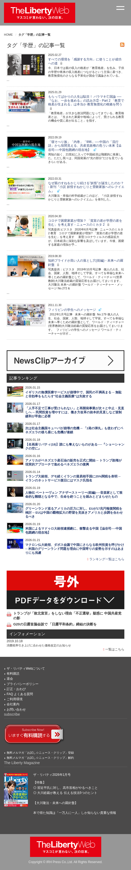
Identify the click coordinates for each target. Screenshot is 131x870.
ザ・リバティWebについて (26, 668)
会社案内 (13, 704)
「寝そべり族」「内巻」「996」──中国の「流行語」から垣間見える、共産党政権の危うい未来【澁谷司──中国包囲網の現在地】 (84, 146)
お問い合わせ (16, 709)
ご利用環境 (15, 699)
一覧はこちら (113, 649)
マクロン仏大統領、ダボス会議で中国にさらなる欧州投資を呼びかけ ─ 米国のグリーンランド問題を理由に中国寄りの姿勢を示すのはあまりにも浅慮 (74, 548)
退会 (10, 679)
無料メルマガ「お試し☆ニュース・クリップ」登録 (40, 752)
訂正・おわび (16, 689)
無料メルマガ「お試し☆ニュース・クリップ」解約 (40, 757)
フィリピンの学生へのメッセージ (75, 310)
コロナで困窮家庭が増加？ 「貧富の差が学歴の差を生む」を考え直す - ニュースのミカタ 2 (85, 222)
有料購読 (13, 673)
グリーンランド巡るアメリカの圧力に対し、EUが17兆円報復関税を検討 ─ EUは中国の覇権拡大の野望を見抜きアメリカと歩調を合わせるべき (74, 512)
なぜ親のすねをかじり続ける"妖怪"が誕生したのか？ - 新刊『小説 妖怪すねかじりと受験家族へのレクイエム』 (86, 187)
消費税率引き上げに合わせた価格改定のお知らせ (39, 645)
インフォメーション (27, 634)
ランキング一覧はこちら (105, 559)
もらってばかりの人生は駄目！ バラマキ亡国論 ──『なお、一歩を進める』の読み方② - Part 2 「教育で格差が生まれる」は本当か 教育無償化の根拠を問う (86, 102)
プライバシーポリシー (23, 684)
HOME (8, 34)
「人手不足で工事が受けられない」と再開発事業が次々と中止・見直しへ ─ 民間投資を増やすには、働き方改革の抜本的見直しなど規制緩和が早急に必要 (74, 412)
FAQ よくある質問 (20, 694)
